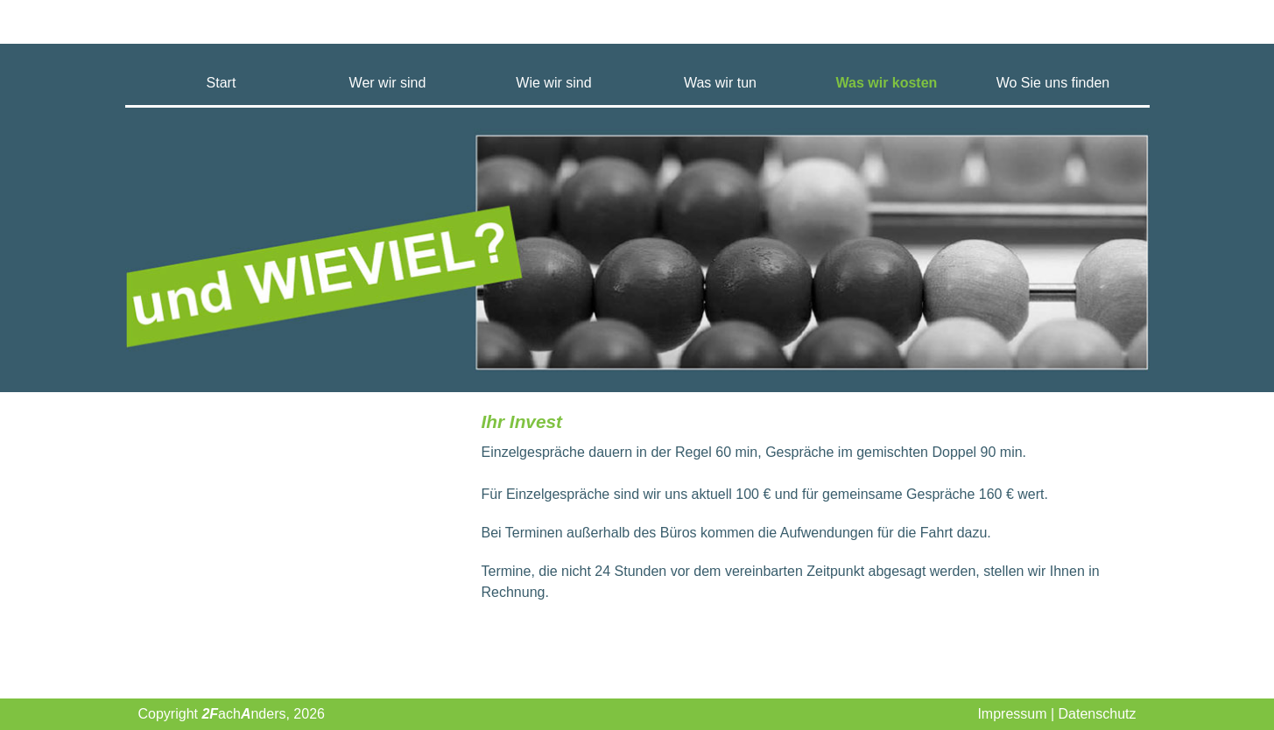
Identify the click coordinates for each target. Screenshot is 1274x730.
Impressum (1011, 713)
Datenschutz (1098, 713)
